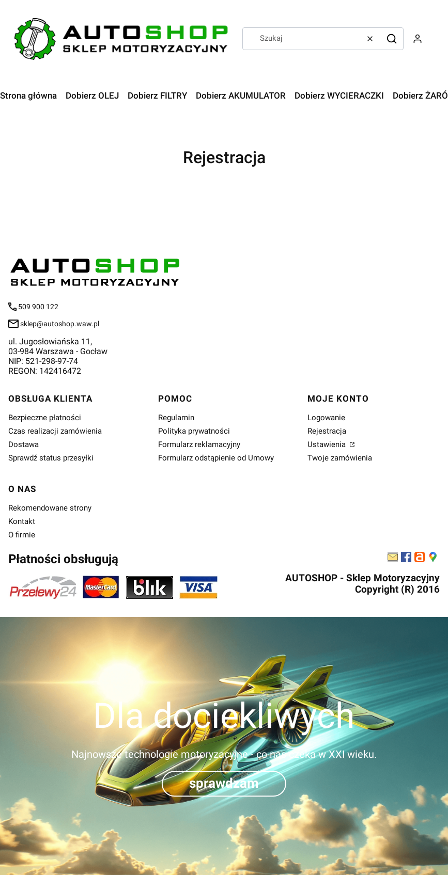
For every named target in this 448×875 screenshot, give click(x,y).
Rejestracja (326, 431)
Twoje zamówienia (339, 458)
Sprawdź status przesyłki (51, 458)
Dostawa (23, 444)
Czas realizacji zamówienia (55, 431)
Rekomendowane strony (49, 508)
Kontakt (21, 521)
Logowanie (326, 417)
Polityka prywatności (194, 431)
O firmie (21, 534)
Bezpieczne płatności (44, 417)
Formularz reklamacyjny (199, 444)
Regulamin (176, 417)
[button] (391, 38)
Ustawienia (327, 444)
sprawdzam (224, 783)
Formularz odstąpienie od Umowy (216, 458)
